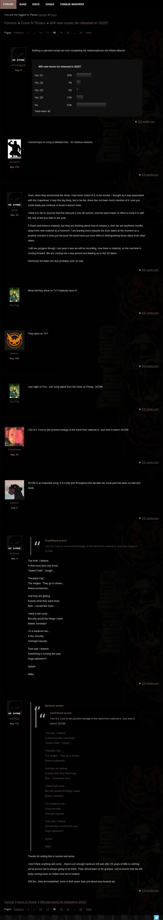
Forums (10, 23)
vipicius (14, 503)
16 (40, 33)
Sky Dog (14, 305)
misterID (14, 162)
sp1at (14, 210)
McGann (14, 553)
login (53, 15)
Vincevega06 (18, 65)
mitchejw (14, 718)
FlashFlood (14, 449)
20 (67, 33)
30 (80, 33)
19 (61, 33)
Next (88, 33)
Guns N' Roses (33, 23)
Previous (18, 33)
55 (17, 454)
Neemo (14, 353)
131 (17, 723)
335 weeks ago (146, 122)
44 (17, 215)
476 (17, 167)
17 (47, 33)
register (42, 15)
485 (17, 358)
